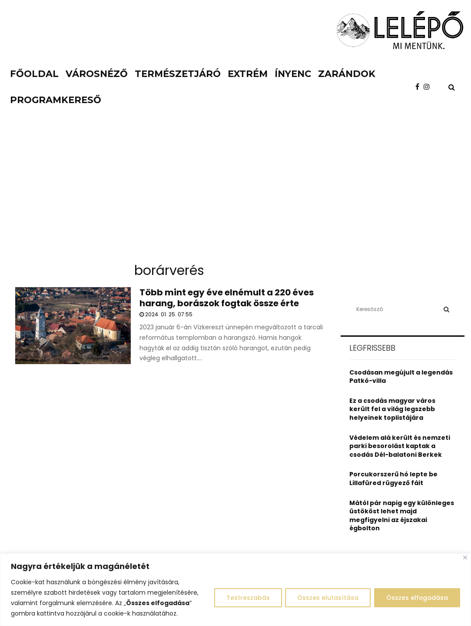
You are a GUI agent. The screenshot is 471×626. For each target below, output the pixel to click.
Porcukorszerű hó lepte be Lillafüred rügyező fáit (393, 478)
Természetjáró (178, 73)
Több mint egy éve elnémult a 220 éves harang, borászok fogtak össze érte (226, 297)
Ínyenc (293, 73)
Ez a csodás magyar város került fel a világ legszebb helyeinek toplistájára (392, 409)
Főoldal (34, 73)
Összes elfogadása (416, 597)
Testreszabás (245, 597)
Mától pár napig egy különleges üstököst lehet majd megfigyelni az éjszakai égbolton (401, 516)
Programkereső (55, 99)
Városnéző (97, 73)
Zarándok (346, 73)
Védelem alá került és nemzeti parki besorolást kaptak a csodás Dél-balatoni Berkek (399, 446)
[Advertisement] (235, 191)
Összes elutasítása (326, 597)
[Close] (465, 557)
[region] (235, 589)
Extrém (248, 73)
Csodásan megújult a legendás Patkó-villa (401, 376)
